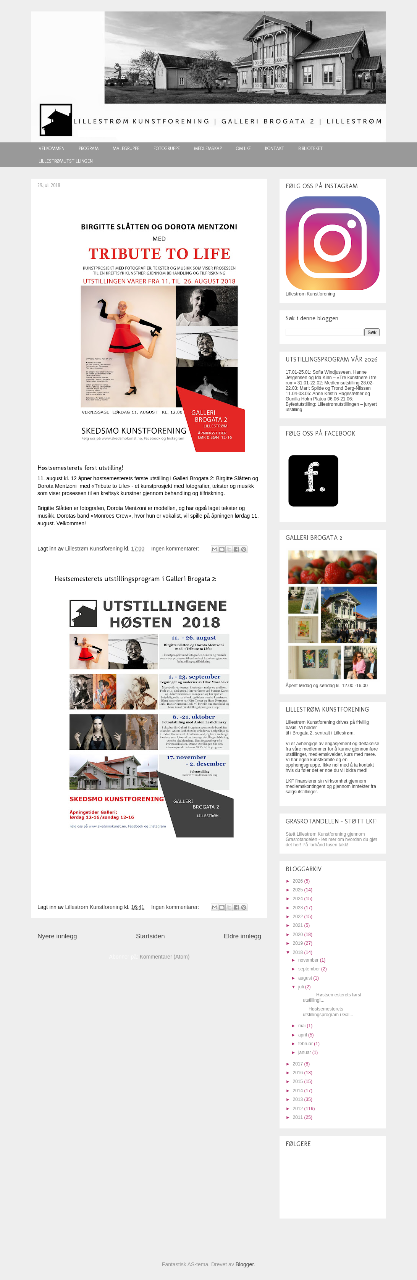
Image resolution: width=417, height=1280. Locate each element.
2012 (298, 1108)
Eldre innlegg (242, 936)
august (305, 978)
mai (302, 1025)
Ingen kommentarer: (175, 549)
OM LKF (243, 148)
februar (306, 1043)
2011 (298, 1117)
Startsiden (150, 936)
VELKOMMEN (52, 148)
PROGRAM (89, 148)
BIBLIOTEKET (310, 148)
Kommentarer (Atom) (165, 957)
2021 (298, 925)
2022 (298, 916)
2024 (298, 898)
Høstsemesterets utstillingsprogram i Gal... (325, 1011)
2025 (298, 890)
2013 (298, 1099)
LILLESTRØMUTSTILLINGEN (66, 161)
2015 (298, 1081)
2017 (298, 1064)
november (309, 960)
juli (301, 986)
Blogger (245, 1264)
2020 (298, 934)
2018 (298, 952)
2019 (298, 943)
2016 (298, 1072)
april (303, 1035)
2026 (298, 881)
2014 (298, 1090)
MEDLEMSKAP (208, 148)
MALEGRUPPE (126, 148)
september (309, 969)
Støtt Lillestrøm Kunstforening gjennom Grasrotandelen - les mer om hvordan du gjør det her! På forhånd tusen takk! (331, 839)
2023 (298, 907)
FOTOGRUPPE (167, 148)
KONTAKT (274, 148)
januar (305, 1052)
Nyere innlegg (57, 936)
